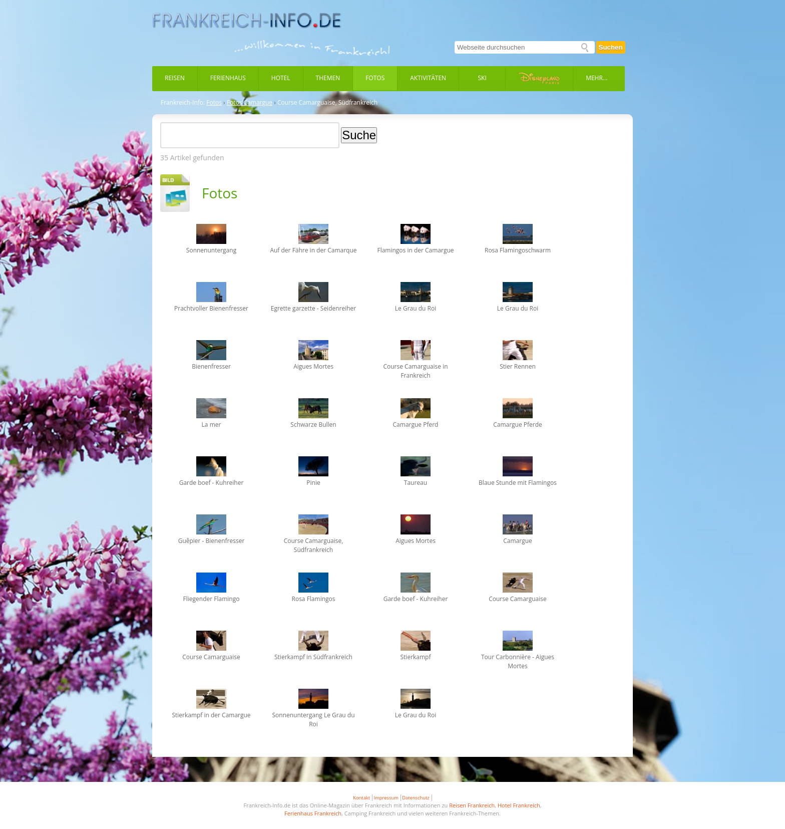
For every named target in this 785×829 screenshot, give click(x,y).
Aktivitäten (428, 78)
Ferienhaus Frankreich (312, 813)
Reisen (175, 78)
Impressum (386, 797)
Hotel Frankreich (519, 805)
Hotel (280, 78)
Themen (328, 78)
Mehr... (596, 78)
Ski (482, 78)
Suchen (611, 47)
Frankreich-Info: (183, 103)
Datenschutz (415, 797)
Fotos (374, 78)
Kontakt (361, 797)
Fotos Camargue (249, 103)
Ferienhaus (228, 78)
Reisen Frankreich (472, 805)
